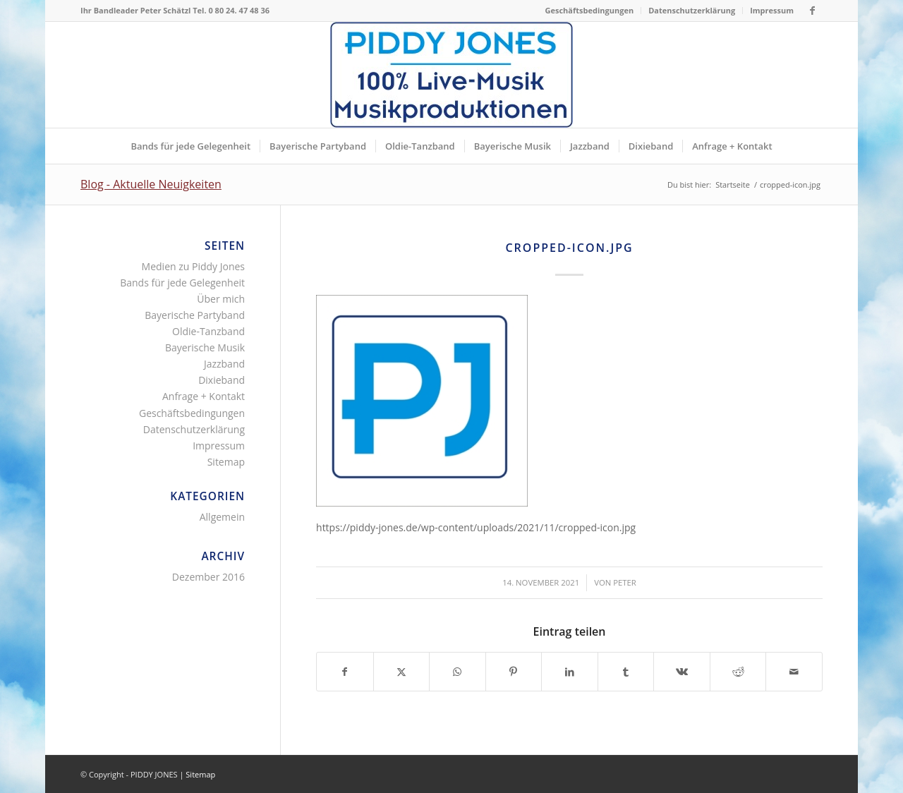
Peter (624, 582)
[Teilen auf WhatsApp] (457, 672)
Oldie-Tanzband (208, 331)
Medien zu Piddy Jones (193, 266)
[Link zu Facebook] (812, 10)
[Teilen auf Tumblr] (626, 672)
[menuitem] (590, 10)
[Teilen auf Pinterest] (514, 672)
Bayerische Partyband (195, 315)
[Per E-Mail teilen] (794, 672)
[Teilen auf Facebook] (345, 672)
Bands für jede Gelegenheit (182, 282)
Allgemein (222, 516)
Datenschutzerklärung (691, 10)
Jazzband (224, 363)
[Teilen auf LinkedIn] (570, 672)
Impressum (772, 10)
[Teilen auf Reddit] (738, 672)
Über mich (221, 298)
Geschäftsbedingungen (589, 10)
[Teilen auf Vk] (682, 672)
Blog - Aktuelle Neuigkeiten (151, 184)
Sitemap (226, 461)
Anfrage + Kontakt (203, 396)
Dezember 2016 (208, 576)
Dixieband (221, 380)
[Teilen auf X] (402, 672)
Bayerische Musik (205, 347)
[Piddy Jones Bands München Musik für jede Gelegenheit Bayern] (451, 75)
